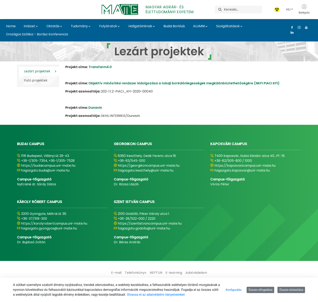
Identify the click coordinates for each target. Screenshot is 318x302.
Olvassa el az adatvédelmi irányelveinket (156, 295)
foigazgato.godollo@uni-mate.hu (144, 228)
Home (11, 26)
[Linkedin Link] (290, 32)
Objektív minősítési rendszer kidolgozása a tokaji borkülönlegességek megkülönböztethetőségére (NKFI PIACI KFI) (183, 83)
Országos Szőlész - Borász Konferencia (37, 34)
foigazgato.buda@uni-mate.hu (45, 170)
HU (290, 9)
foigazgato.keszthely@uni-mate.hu (145, 170)
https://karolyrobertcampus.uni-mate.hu (54, 223)
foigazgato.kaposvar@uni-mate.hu (242, 170)
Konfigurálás (234, 289)
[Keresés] (243, 9)
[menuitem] (116, 273)
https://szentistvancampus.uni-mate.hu (150, 223)
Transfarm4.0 (100, 67)
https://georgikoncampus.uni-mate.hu (148, 165)
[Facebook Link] (290, 27)
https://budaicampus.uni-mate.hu (48, 165)
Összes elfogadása (260, 289)
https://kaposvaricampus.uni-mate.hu (245, 165)
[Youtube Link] (305, 27)
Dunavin (95, 107)
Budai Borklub (174, 26)
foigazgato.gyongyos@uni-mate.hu (49, 228)
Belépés (304, 9)
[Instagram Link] (297, 27)
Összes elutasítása (291, 289)
